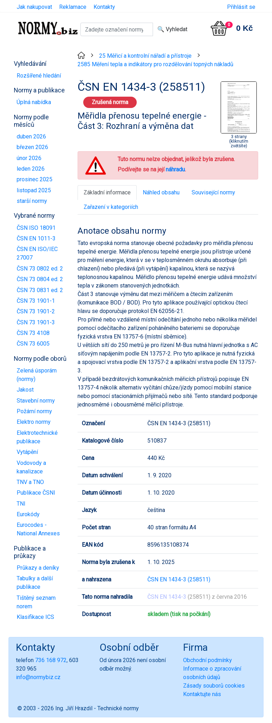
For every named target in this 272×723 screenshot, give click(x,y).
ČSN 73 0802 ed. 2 (40, 268)
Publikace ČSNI (36, 492)
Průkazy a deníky (38, 567)
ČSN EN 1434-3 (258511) (178, 579)
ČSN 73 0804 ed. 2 (40, 279)
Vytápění (27, 452)
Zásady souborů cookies (214, 685)
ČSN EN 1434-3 (166, 596)
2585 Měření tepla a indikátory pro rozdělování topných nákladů (155, 64)
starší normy (32, 201)
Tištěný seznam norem (36, 602)
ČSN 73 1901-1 (36, 300)
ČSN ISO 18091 (36, 227)
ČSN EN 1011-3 (36, 238)
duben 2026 (31, 136)
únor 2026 (29, 158)
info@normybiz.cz (38, 677)
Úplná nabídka (34, 102)
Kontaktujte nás (202, 694)
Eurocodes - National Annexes (38, 529)
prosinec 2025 (34, 179)
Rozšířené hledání (39, 75)
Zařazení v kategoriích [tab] (111, 207)
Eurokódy (28, 514)
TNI (21, 503)
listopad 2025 (34, 190)
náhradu (175, 169)
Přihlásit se (241, 7)
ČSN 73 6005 (33, 343)
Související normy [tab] (213, 192)
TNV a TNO (30, 482)
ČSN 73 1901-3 (36, 322)
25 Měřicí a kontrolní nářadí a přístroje (145, 55)
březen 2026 (32, 147)
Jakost (25, 389)
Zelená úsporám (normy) (37, 374)
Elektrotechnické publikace (37, 437)
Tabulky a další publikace (35, 582)
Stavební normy (36, 400)
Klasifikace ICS (35, 617)
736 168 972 (51, 660)
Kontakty (104, 7)
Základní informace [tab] (107, 192)
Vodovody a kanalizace (31, 467)
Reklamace (72, 7)
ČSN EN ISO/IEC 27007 (37, 253)
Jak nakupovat (34, 7)
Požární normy (34, 411)
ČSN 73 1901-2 (36, 311)
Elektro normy (34, 422)
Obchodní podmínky (207, 660)
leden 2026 (31, 168)
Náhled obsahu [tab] (161, 192)
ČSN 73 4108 (33, 333)
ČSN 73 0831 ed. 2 (40, 290)
